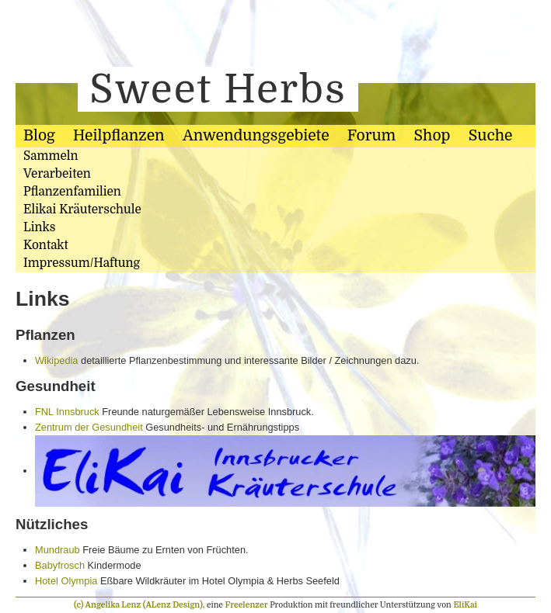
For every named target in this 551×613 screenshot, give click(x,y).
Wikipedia (56, 360)
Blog (39, 135)
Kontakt (45, 245)
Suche (491, 135)
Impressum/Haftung (81, 263)
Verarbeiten (57, 174)
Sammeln (50, 156)
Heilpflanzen (119, 135)
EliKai (465, 605)
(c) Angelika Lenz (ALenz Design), (140, 605)
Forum (371, 135)
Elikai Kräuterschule (82, 209)
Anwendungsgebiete (256, 135)
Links (39, 227)
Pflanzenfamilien (72, 192)
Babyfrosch (60, 565)
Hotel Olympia (66, 581)
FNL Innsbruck (67, 411)
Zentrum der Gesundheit (89, 427)
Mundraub (57, 550)
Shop (432, 135)
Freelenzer (246, 605)
